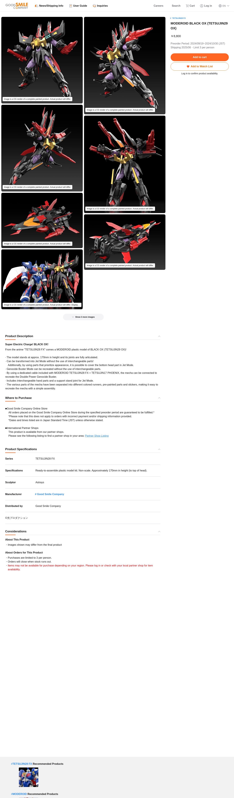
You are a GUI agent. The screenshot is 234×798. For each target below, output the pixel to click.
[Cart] (190, 6)
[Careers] (156, 6)
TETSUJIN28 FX (179, 18)
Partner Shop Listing (97, 435)
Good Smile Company (50, 494)
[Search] (174, 6)
